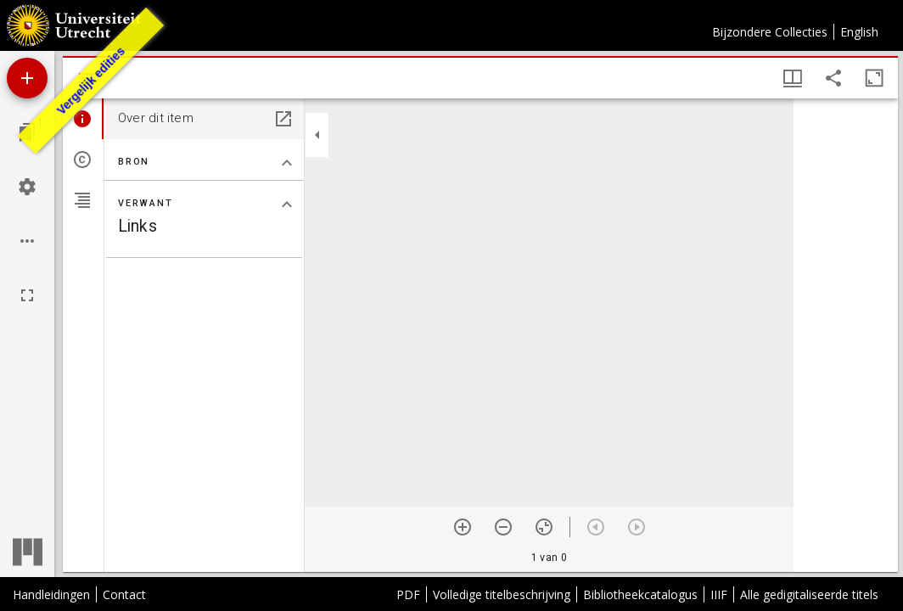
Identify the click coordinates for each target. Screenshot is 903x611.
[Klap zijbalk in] (317, 135)
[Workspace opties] (27, 241)
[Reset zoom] (544, 527)
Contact (124, 594)
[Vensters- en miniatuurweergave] (792, 78)
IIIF (718, 594)
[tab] (83, 118)
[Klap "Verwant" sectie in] (287, 204)
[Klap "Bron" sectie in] (287, 163)
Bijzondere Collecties (769, 32)
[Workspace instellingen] (27, 186)
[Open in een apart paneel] (283, 118)
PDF (408, 594)
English (859, 32)
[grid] (846, 335)
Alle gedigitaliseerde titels (809, 594)
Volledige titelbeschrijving (501, 594)
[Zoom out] (503, 527)
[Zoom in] (462, 527)
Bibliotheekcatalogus (640, 594)
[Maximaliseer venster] (874, 78)
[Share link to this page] (833, 78)
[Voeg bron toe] (27, 78)
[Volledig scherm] (27, 295)
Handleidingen (51, 594)
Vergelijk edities (90, 80)
